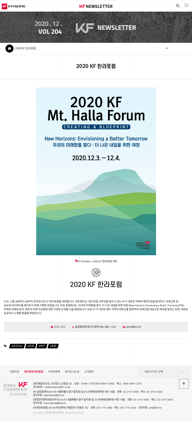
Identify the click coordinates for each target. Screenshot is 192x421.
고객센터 (89, 372)
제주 (43, 346)
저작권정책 (54, 372)
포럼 (54, 346)
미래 (31, 346)
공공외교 (17, 346)
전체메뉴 (186, 5)
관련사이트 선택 (163, 372)
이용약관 (14, 372)
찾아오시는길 (72, 372)
